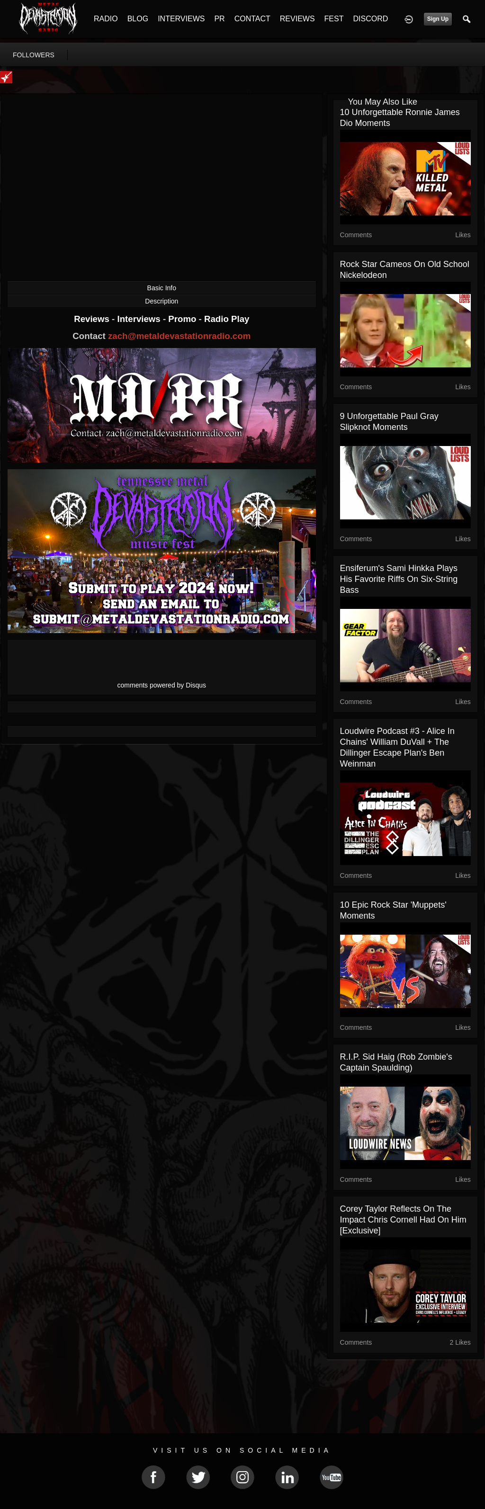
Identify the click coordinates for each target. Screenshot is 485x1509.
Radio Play (226, 319)
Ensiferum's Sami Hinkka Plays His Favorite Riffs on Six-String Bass (399, 579)
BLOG (137, 19)
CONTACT (252, 19)
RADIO (106, 19)
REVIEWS (297, 19)
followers (33, 55)
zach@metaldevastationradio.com (179, 336)
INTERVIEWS (181, 19)
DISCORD (370, 19)
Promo (183, 319)
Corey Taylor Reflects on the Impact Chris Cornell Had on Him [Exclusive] (403, 1219)
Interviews (139, 319)
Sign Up (438, 19)
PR (219, 19)
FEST (334, 19)
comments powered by (162, 685)
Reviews (93, 319)
